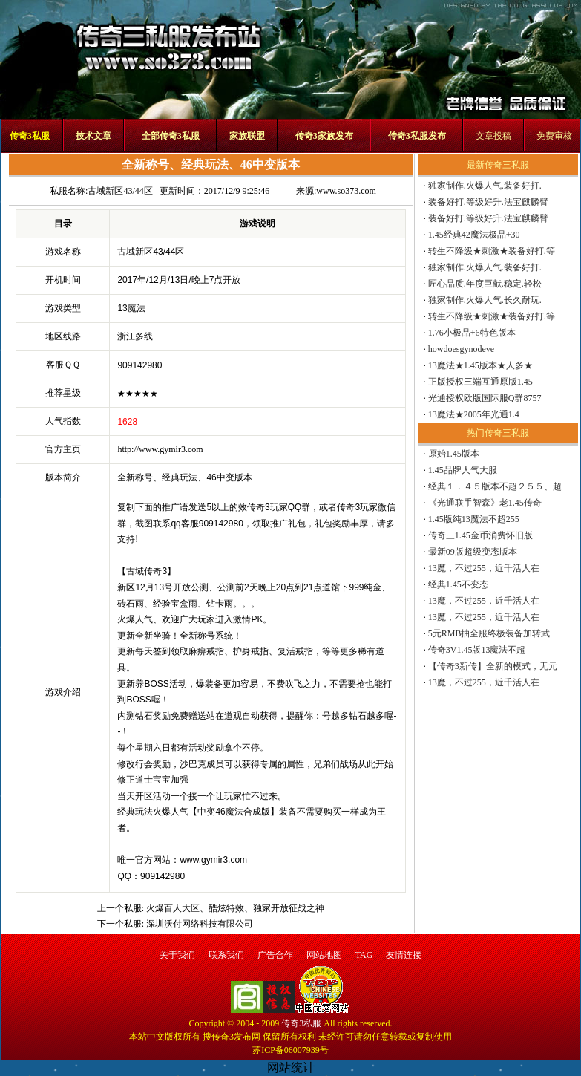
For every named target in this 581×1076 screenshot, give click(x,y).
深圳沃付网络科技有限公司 (199, 924)
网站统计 (291, 1067)
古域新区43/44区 (120, 191)
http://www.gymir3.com (160, 449)
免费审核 (554, 136)
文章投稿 (493, 136)
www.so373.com (346, 191)
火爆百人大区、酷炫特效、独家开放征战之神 (235, 908)
